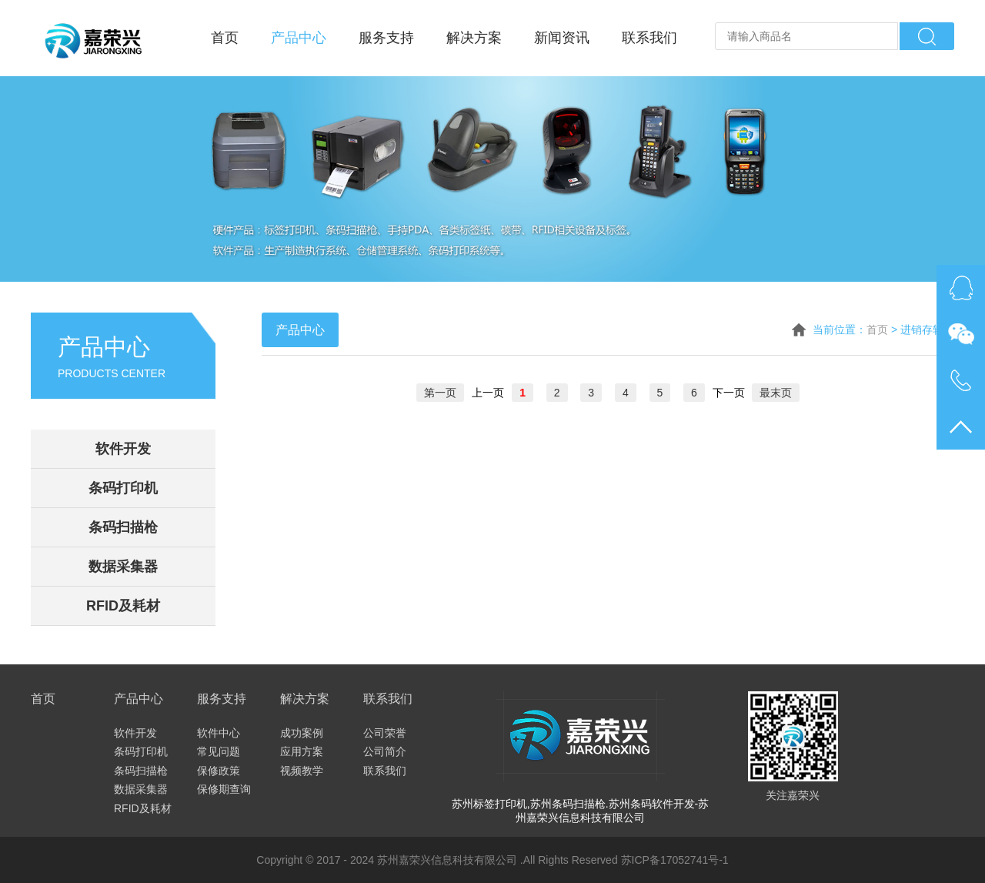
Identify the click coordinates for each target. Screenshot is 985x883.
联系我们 (649, 37)
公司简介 (384, 751)
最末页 (776, 392)
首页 (225, 37)
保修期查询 (224, 789)
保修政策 (218, 770)
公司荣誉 (384, 733)
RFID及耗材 (123, 606)
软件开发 (123, 449)
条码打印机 (123, 488)
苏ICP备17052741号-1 (675, 860)
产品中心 (298, 37)
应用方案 (301, 751)
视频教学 (301, 770)
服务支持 (386, 37)
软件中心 (218, 733)
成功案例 (301, 733)
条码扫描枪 (123, 527)
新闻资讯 (561, 37)
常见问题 (218, 751)
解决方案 (474, 37)
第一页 (440, 392)
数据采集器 (123, 566)
